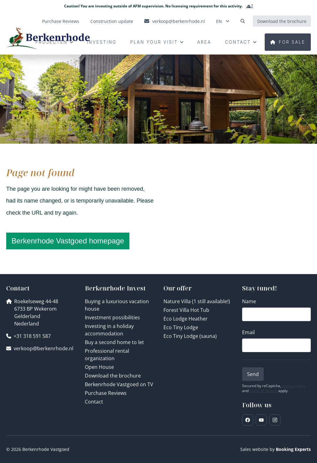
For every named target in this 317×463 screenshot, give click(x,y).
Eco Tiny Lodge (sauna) (190, 336)
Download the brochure (113, 375)
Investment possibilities (112, 317)
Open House (99, 367)
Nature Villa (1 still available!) (196, 301)
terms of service (263, 390)
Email (248, 332)
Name (249, 301)
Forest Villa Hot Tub (186, 310)
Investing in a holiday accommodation (109, 330)
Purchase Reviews (106, 393)
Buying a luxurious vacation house (117, 305)
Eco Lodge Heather (185, 318)
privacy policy (293, 385)
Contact (94, 401)
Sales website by (275, 449)
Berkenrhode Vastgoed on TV (119, 384)
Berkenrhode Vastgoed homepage (67, 241)
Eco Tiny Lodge (180, 327)
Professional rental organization (107, 354)
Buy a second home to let (114, 342)
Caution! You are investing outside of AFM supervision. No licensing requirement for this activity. (158, 6)
